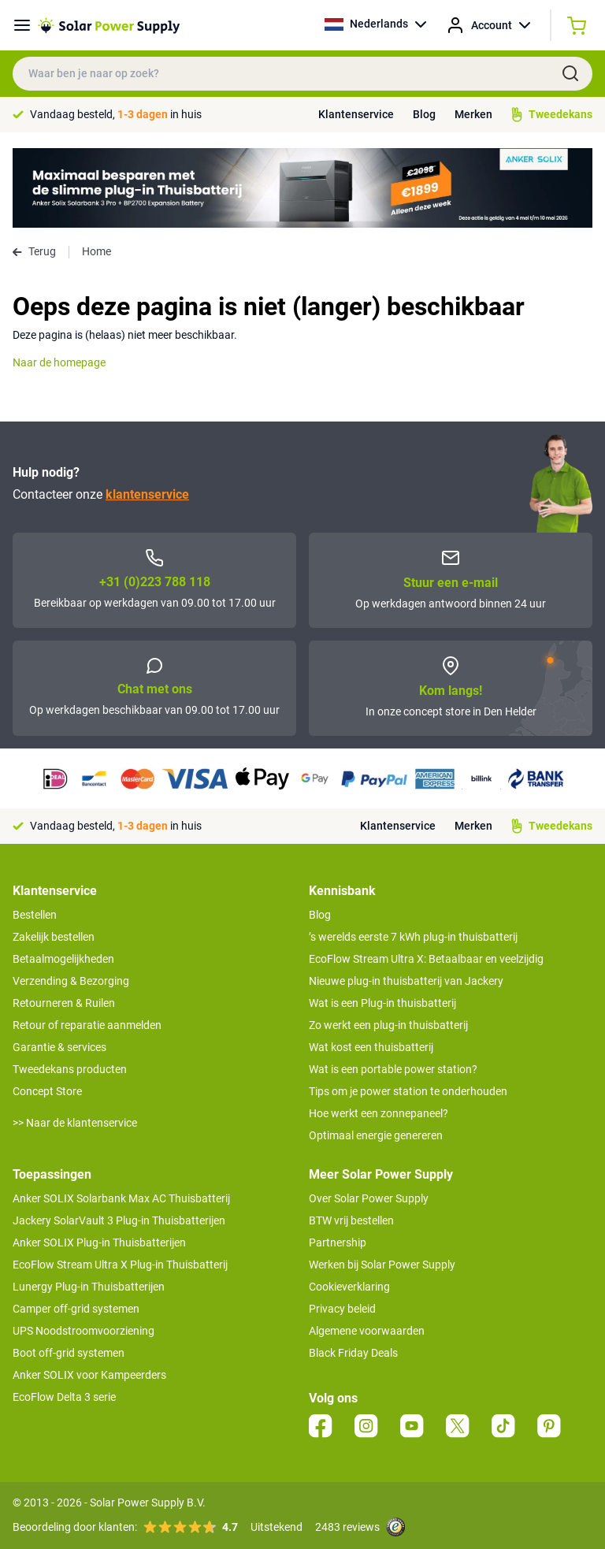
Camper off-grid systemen (76, 1308)
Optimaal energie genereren (376, 1135)
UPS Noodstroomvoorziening (83, 1330)
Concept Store (47, 1091)
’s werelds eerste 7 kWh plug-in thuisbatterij (413, 937)
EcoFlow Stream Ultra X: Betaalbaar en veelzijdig (426, 959)
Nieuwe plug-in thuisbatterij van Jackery (406, 981)
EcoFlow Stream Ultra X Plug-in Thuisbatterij (120, 1264)
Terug (34, 251)
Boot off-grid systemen (68, 1353)
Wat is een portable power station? (393, 1069)
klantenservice (147, 494)
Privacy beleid (342, 1308)
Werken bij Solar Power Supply (382, 1264)
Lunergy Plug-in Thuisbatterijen (89, 1286)
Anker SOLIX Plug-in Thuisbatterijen (99, 1242)
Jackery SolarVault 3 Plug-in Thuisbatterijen (119, 1220)
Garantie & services (59, 1047)
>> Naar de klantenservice (75, 1122)
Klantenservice (356, 114)
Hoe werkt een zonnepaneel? (378, 1113)
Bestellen (35, 914)
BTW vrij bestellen (351, 1220)
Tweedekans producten (70, 1069)
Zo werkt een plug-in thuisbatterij (388, 1025)
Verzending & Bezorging (71, 981)
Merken (473, 114)
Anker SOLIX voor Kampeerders (89, 1375)
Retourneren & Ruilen (64, 1003)
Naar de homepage (59, 362)
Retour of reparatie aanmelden (87, 1025)
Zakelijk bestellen (54, 937)
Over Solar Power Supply (369, 1198)
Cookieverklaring (349, 1286)
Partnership (337, 1242)
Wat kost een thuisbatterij (371, 1047)
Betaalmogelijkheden (63, 959)
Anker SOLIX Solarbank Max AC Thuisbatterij (121, 1198)
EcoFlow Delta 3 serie (64, 1397)
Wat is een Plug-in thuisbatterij (382, 1003)
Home (96, 251)
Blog (424, 114)
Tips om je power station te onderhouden (408, 1091)
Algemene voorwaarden (367, 1330)
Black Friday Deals (353, 1353)
